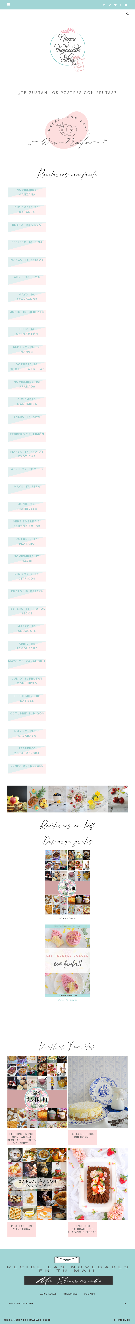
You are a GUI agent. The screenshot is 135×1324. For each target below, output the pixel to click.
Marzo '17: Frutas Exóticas (27, 454)
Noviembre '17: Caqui (27, 558)
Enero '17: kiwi (27, 417)
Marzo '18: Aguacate (27, 628)
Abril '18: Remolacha (27, 646)
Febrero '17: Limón (27, 434)
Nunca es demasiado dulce (32, 1320)
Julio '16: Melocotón (27, 331)
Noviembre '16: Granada (27, 384)
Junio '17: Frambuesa (27, 506)
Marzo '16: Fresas (27, 259)
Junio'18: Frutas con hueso (27, 681)
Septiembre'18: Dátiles (27, 698)
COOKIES (89, 1293)
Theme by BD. (122, 1320)
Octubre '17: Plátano (27, 541)
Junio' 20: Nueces (27, 766)
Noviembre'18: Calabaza (27, 733)
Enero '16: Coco (27, 225)
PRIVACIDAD (70, 1293)
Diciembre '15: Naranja (27, 209)
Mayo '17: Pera (27, 486)
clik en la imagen (67, 1000)
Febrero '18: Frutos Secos (27, 611)
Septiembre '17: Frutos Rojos (27, 524)
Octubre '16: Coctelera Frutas (27, 366)
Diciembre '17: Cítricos (27, 576)
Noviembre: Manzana (27, 192)
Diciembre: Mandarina (27, 401)
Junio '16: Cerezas (27, 312)
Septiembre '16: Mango (27, 349)
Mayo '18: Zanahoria (27, 661)
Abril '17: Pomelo (27, 469)
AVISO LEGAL (48, 1293)
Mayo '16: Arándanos (27, 297)
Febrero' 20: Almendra (27, 750)
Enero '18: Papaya (27, 591)
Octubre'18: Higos (27, 713)
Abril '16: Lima (27, 277)
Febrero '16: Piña (27, 242)
